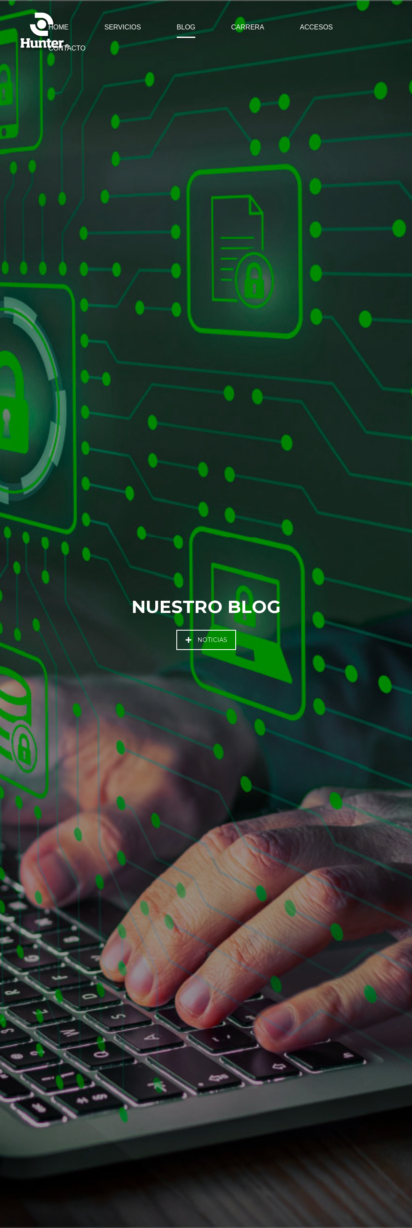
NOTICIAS (206, 640)
